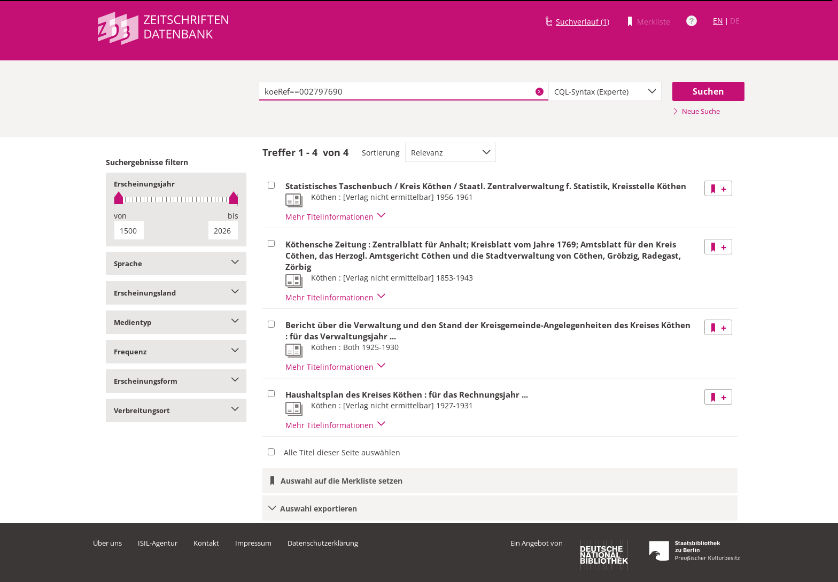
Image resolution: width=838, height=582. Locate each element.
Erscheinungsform (176, 381)
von (120, 216)
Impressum (253, 543)
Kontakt (206, 543)
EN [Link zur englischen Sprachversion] (718, 20)
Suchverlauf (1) (582, 22)
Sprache (176, 263)
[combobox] (605, 91)
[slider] (176, 200)
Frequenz (176, 351)
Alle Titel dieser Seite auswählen (342, 452)
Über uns (107, 543)
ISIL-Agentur (157, 543)
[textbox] (404, 91)
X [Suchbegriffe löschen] (539, 91)
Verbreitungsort (176, 410)
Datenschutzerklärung (323, 543)
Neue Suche (696, 111)
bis (233, 216)
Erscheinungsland (176, 293)
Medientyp (176, 322)
